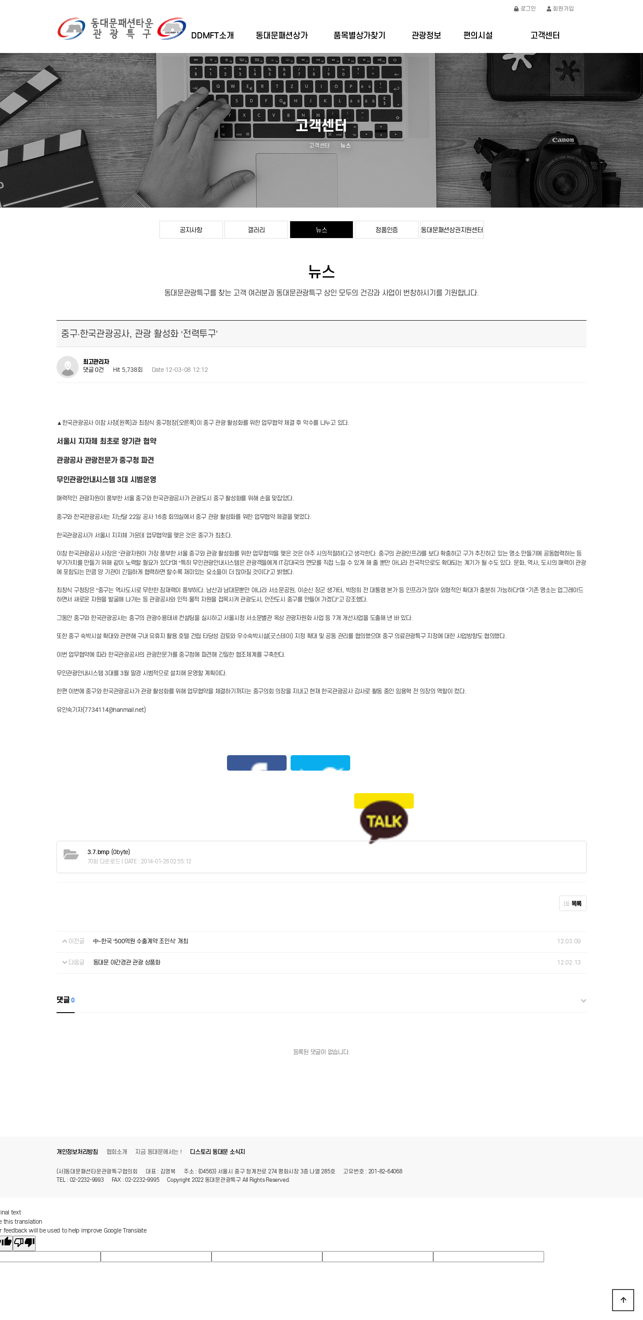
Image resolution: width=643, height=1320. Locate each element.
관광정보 (426, 35)
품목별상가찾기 (359, 35)
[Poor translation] (24, 1186)
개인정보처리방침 (77, 1095)
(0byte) (108, 795)
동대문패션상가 (281, 35)
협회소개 (116, 1095)
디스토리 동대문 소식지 (217, 1095)
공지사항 (191, 230)
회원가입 (560, 8)
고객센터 (545, 35)
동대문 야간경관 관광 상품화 (126, 905)
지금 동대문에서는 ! (158, 1095)
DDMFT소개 (212, 35)
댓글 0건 (93, 370)
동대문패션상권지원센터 (452, 230)
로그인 (525, 8)
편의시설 (478, 35)
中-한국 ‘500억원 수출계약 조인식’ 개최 (140, 885)
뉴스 (321, 230)
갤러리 (256, 230)
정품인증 (386, 230)
